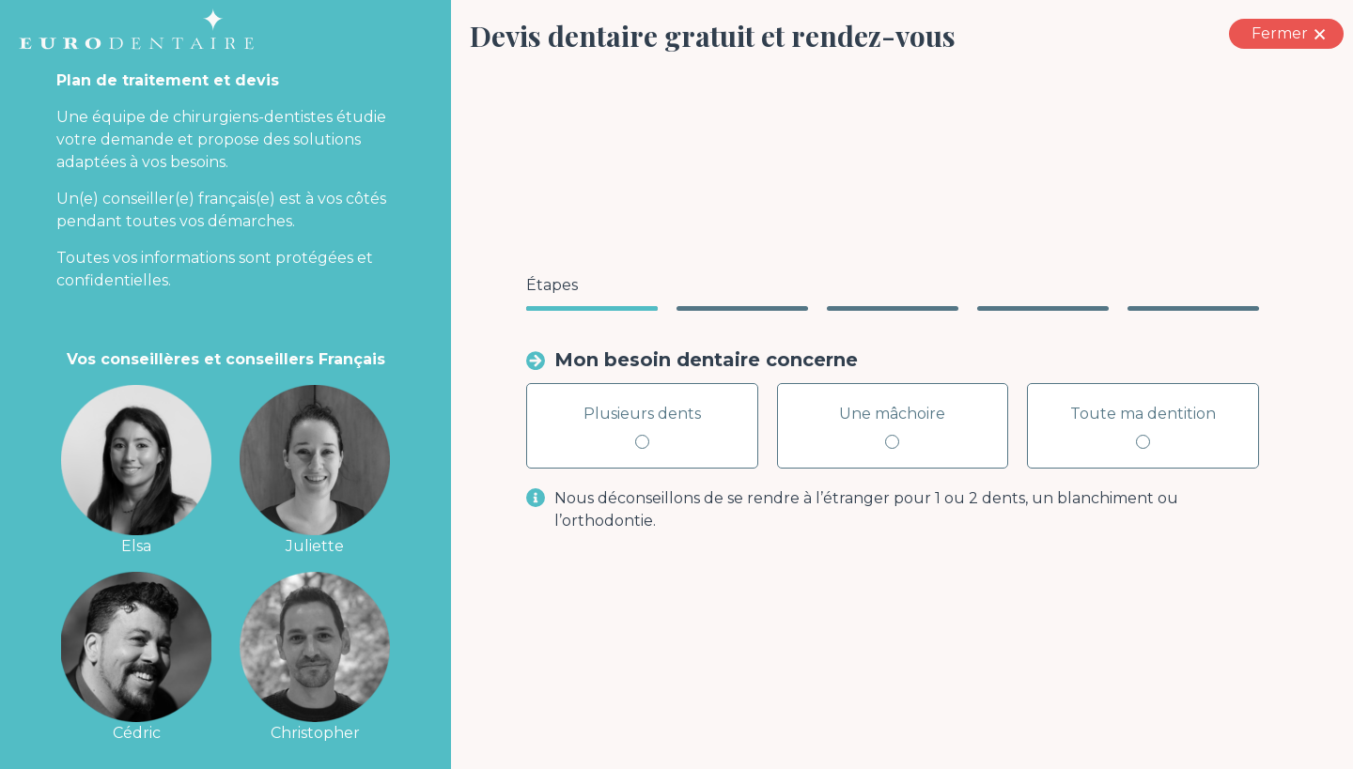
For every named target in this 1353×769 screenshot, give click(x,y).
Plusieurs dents (642, 427)
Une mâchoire (892, 427)
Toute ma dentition (1143, 427)
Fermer (1296, 34)
